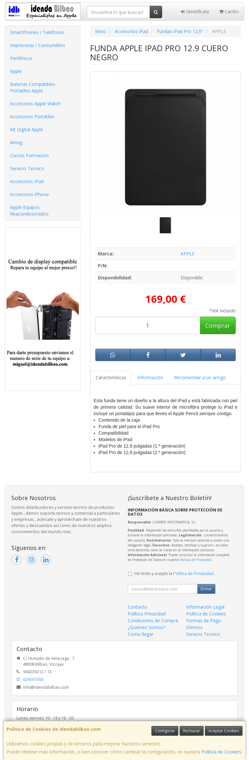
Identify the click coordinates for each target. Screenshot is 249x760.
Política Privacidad (147, 614)
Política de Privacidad (195, 559)
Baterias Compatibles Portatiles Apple (32, 87)
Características (111, 377)
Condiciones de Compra (153, 620)
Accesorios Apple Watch (35, 103)
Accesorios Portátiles (32, 116)
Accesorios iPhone (29, 194)
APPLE (188, 254)
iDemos (194, 627)
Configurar (165, 730)
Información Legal (205, 607)
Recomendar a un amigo (200, 377)
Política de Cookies (221, 752)
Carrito (229, 11)
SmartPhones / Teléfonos (37, 32)
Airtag (16, 142)
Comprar (217, 325)
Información (150, 377)
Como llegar (140, 634)
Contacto (137, 607)
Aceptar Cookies (223, 730)
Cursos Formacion (29, 155)
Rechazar (191, 730)
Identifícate (195, 11)
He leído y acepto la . (175, 573)
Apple (16, 71)
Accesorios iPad (26, 181)
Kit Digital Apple (26, 129)
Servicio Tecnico (27, 168)
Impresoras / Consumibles (37, 45)
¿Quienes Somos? (146, 627)
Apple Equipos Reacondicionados (29, 210)
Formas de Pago (203, 620)
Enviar (206, 588)
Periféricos (21, 58)
